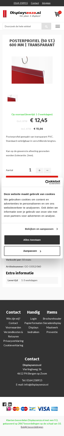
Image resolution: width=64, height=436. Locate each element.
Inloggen (46, 3)
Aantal (9, 170)
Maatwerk (52, 327)
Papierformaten (33, 322)
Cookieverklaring (13, 345)
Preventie (52, 332)
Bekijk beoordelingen (32, 426)
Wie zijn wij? (13, 318)
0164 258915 (21, 3)
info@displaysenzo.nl (36, 384)
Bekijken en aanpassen (39, 228)
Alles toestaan (32, 239)
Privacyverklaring (13, 340)
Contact (35, 3)
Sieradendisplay (52, 322)
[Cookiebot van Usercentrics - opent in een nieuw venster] (45, 182)
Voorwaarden (13, 327)
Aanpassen (32, 250)
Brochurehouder (52, 318)
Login (33, 318)
